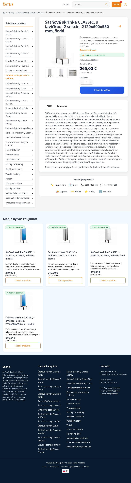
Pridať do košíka (102, 90)
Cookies (86, 466)
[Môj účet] (125, 4)
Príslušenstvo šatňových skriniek (19, 144)
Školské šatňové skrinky (19, 61)
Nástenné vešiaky (19, 184)
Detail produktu (23, 280)
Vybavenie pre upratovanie (19, 203)
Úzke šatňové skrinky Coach (19, 133)
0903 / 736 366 (114, 391)
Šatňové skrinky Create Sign (19, 128)
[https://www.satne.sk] (4, 12)
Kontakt (66, 4)
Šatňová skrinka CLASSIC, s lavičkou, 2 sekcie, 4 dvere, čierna (62, 255)
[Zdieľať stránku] (120, 26)
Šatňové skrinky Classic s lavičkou (30, 12)
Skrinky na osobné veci (19, 71)
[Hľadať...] (91, 4)
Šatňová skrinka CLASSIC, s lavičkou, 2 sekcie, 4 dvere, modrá (20, 255)
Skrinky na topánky (19, 164)
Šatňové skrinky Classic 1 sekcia (19, 33)
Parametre (62, 106)
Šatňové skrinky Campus (19, 84)
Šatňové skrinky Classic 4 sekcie (19, 55)
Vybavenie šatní (19, 159)
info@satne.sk (112, 394)
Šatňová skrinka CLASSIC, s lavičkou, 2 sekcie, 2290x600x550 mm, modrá (20, 321)
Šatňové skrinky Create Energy (19, 122)
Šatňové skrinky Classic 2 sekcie (19, 40)
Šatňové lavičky (19, 150)
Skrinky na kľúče (19, 188)
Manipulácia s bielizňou (19, 193)
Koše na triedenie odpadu (19, 198)
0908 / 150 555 (114, 388)
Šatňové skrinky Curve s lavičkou (19, 102)
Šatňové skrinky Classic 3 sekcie (19, 48)
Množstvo (84, 78)
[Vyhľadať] (106, 4)
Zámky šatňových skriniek (19, 138)
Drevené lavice (19, 155)
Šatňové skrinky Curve (19, 88)
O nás (44, 466)
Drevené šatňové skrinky (19, 108)
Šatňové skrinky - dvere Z (19, 66)
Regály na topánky (19, 169)
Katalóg (11, 12)
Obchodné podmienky (70, 466)
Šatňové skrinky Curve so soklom (19, 95)
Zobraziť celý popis (88, 50)
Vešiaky (19, 179)
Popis (49, 105)
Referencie (54, 466)
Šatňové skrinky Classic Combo (19, 115)
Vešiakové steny (19, 174)
